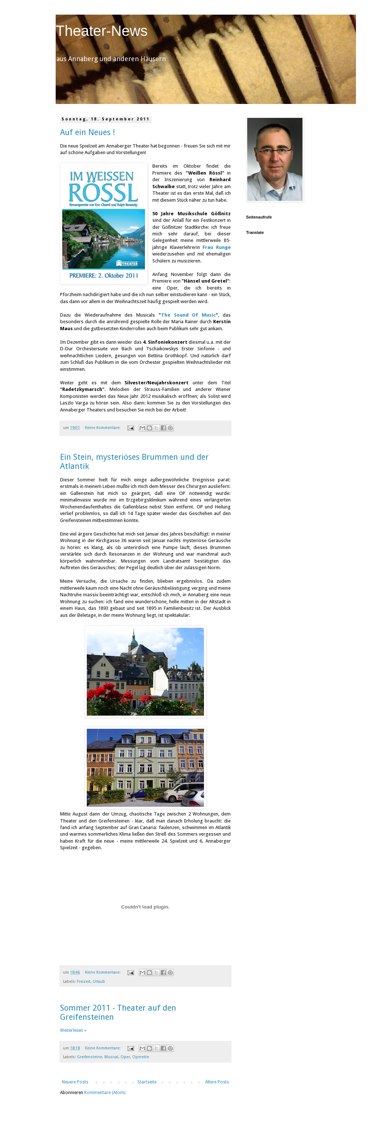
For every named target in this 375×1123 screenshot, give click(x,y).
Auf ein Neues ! (87, 132)
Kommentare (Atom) (104, 1092)
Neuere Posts (75, 1082)
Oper (125, 1057)
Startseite (146, 1082)
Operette (140, 1057)
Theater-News (102, 31)
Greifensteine (89, 1057)
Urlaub (99, 981)
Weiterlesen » (73, 1030)
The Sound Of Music (188, 315)
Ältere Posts (217, 1082)
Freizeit (83, 981)
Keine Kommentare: (103, 427)
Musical (111, 1057)
